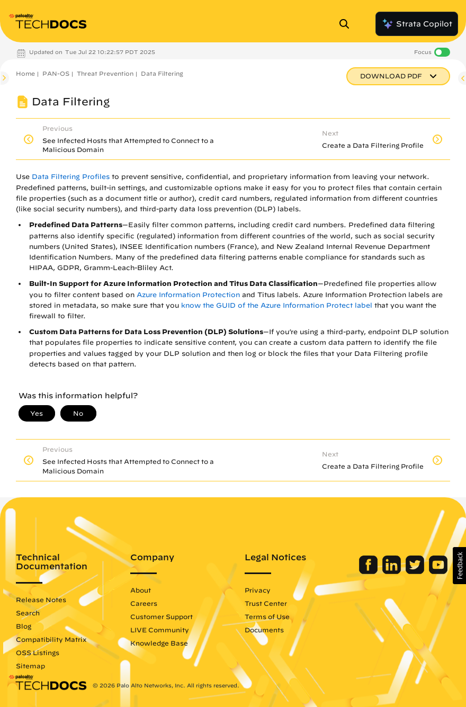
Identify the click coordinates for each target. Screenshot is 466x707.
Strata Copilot (416, 23)
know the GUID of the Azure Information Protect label (276, 305)
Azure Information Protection (188, 295)
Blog (23, 626)
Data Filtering (162, 73)
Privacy (258, 590)
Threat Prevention (105, 73)
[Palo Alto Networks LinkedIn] (392, 571)
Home (25, 73)
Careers (143, 603)
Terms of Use (267, 616)
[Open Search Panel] (347, 24)
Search (28, 612)
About (140, 590)
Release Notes (41, 599)
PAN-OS (55, 73)
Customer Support (161, 616)
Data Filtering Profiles (71, 177)
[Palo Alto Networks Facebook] (369, 571)
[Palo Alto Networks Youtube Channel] (438, 571)
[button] (459, 565)
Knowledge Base (159, 643)
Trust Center (266, 603)
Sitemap (30, 665)
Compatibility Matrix (51, 639)
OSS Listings (37, 652)
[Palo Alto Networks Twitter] (416, 571)
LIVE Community (159, 629)
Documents (264, 629)
